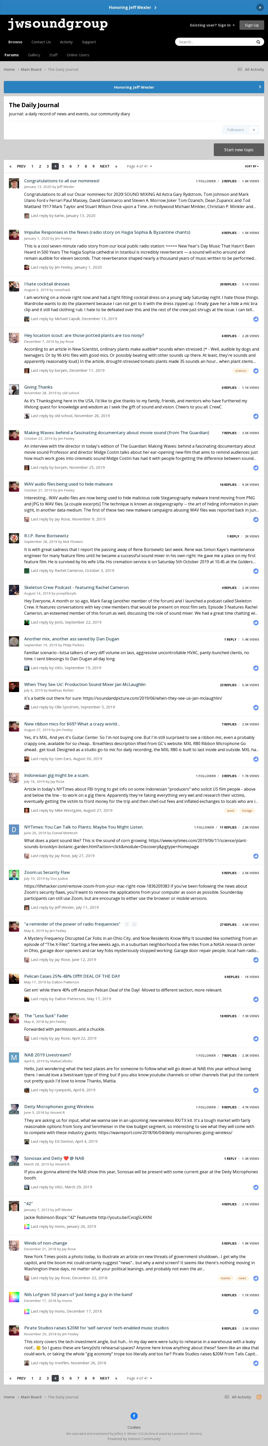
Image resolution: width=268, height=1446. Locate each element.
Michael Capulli (67, 318)
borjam (61, 370)
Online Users (78, 54)
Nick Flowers (73, 541)
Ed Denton (64, 1141)
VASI (59, 667)
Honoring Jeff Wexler (130, 7)
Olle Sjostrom (67, 706)
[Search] (201, 42)
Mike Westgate (68, 810)
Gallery (34, 54)
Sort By (252, 166)
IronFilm (62, 1362)
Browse (15, 43)
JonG (59, 622)
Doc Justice (59, 878)
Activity (66, 41)
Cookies (134, 1427)
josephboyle (66, 593)
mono (60, 1225)
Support (89, 41)
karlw (59, 215)
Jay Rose (67, 341)
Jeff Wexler (65, 186)
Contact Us (41, 41)
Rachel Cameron (69, 570)
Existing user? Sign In (212, 24)
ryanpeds (63, 1089)
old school (70, 393)
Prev (21, 166)
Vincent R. (57, 1112)
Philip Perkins (73, 645)
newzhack (62, 289)
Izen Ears (63, 758)
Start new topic (239, 150)
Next (105, 166)
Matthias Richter (61, 690)
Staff (53, 54)
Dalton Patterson (65, 982)
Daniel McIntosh (65, 833)
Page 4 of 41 (139, 166)
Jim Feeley (63, 238)
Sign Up (252, 24)
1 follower (206, 181)
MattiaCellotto (61, 1060)
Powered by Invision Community (134, 1438)
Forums (12, 54)
